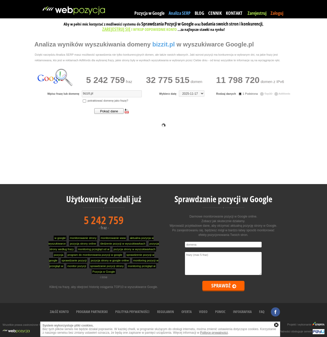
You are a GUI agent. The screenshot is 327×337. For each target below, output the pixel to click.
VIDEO (203, 311)
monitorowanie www (113, 237)
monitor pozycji (76, 266)
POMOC (220, 311)
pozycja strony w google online (110, 260)
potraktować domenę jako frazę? (105, 100)
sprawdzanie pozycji (74, 260)
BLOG (199, 13)
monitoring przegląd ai (141, 266)
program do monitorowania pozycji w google (94, 254)
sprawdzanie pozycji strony (107, 266)
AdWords (282, 93)
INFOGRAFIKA (242, 311)
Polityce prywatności (214, 332)
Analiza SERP (180, 13)
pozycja (58, 254)
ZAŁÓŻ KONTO (59, 311)
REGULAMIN (165, 311)
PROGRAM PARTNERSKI (92, 311)
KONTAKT (234, 13)
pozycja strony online (83, 243)
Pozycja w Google (149, 13)
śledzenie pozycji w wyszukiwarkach (122, 243)
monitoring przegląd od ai (94, 249)
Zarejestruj (257, 13)
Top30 (266, 93)
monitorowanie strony (83, 237)
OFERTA (186, 311)
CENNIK (215, 13)
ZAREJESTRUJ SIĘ (116, 29)
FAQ (261, 311)
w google (60, 237)
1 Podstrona (248, 93)
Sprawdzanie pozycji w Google (223, 199)
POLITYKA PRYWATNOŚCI (132, 311)
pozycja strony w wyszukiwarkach (134, 249)
